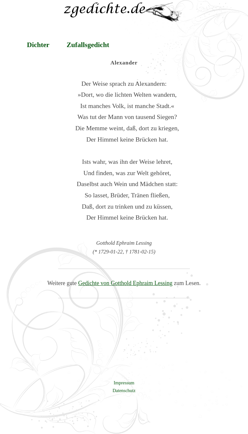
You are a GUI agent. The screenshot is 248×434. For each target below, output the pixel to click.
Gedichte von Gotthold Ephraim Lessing (125, 283)
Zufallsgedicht (88, 45)
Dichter (38, 45)
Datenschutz (123, 390)
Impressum (124, 382)
